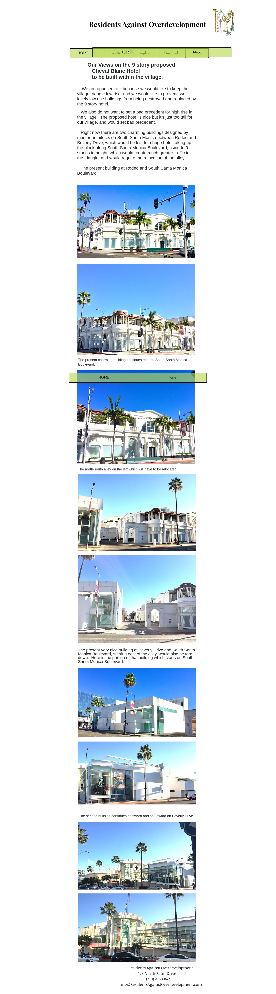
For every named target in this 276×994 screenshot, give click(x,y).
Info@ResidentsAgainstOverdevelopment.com (161, 984)
